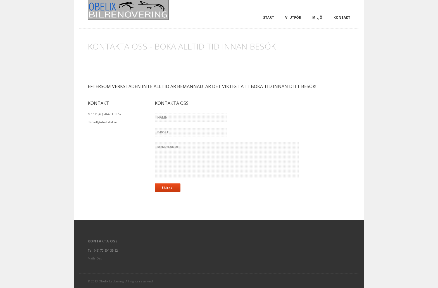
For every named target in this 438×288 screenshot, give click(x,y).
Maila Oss (95, 258)
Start (268, 17)
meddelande (227, 160)
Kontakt (342, 17)
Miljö (317, 17)
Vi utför (293, 17)
